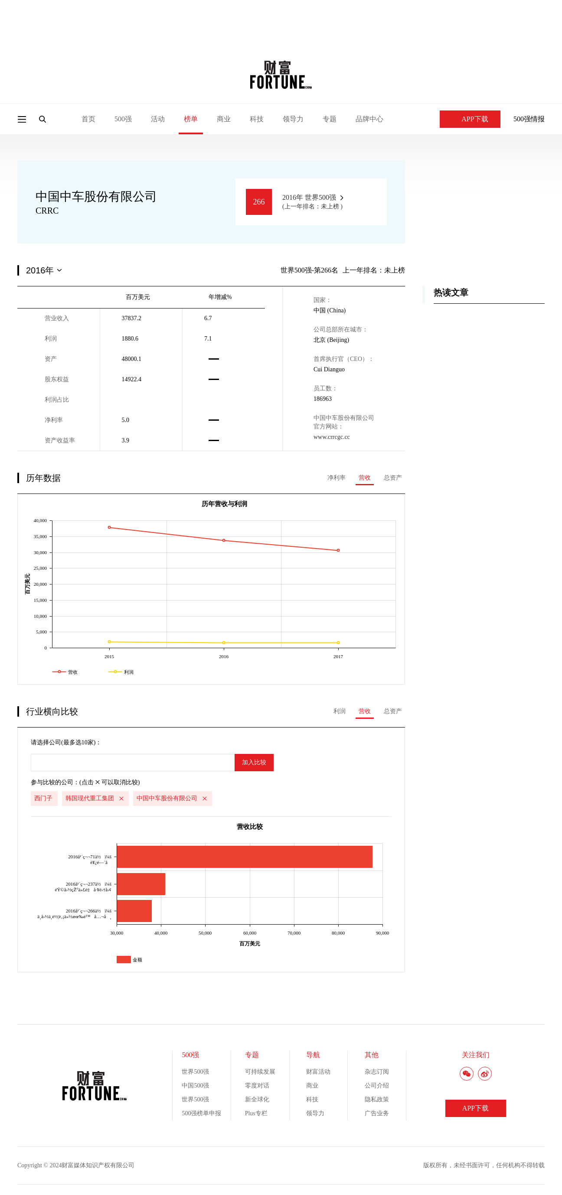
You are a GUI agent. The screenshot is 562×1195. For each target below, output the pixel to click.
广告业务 (377, 1113)
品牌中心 (369, 119)
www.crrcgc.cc (332, 437)
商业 (224, 119)
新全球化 (257, 1099)
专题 (330, 119)
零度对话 (257, 1085)
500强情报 (529, 119)
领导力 (293, 119)
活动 (158, 119)
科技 (257, 119)
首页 (88, 119)
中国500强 (195, 1085)
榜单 (191, 119)
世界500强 (195, 1071)
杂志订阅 (377, 1071)
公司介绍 (377, 1085)
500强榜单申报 (201, 1113)
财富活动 (318, 1071)
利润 (339, 711)
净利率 (336, 477)
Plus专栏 (256, 1113)
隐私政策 (377, 1099)
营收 (365, 477)
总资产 (393, 477)
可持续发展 (260, 1071)
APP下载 (470, 119)
